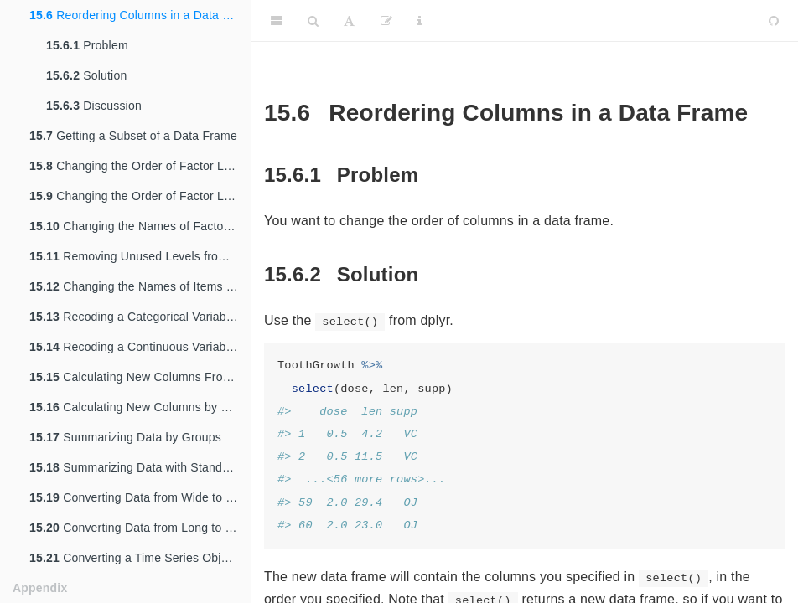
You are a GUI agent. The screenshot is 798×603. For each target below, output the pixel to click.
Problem (87, 45)
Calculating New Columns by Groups (140, 407)
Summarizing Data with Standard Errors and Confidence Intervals (140, 467)
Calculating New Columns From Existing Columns (140, 377)
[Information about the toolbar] (419, 21)
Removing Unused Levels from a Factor (140, 256)
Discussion (94, 105)
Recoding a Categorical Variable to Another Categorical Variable (140, 316)
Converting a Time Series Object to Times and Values (140, 557)
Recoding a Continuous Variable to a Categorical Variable (140, 346)
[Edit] (386, 21)
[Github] (773, 21)
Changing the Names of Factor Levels (140, 226)
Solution (86, 75)
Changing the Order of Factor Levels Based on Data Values (140, 196)
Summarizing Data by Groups (125, 437)
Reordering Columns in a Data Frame (140, 15)
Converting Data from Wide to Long (140, 497)
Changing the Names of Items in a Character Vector (140, 286)
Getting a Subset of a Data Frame (133, 135)
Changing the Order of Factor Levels (140, 166)
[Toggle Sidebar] (276, 21)
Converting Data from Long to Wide (140, 527)
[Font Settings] (349, 21)
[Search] (313, 21)
